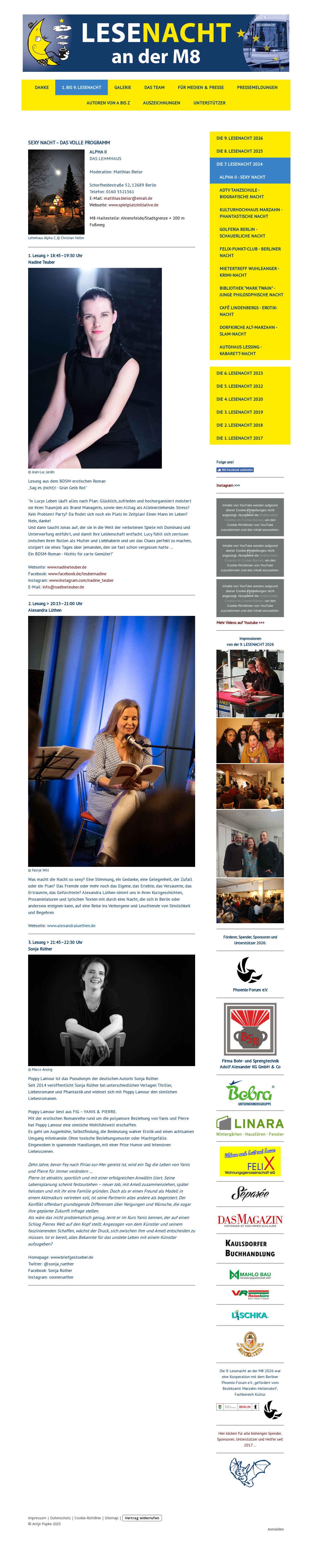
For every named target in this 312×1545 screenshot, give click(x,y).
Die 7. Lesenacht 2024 (239, 164)
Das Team (154, 87)
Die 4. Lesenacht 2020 (239, 399)
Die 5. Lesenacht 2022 (239, 386)
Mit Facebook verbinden (235, 470)
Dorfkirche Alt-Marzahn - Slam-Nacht (248, 330)
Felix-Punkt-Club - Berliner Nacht (250, 252)
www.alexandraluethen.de (71, 925)
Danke (42, 87)
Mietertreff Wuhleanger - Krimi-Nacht (249, 272)
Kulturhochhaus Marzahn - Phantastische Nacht (251, 213)
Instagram (224, 485)
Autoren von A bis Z (108, 103)
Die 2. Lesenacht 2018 (239, 425)
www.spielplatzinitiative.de (133, 205)
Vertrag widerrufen (142, 1518)
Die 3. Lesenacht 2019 (239, 412)
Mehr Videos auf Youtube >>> (240, 622)
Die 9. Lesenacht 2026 (239, 138)
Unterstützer (209, 103)
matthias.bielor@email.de (128, 198)
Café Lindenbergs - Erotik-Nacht (248, 311)
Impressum (37, 1518)
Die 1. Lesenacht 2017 (239, 438)
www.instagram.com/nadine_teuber (81, 580)
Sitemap (111, 1518)
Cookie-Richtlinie (88, 1518)
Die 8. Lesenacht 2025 (239, 151)
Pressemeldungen (257, 87)
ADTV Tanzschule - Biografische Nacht (242, 193)
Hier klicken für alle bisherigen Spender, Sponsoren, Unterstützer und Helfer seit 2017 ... (250, 1439)
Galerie (122, 87)
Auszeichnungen (161, 103)
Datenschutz (60, 1518)
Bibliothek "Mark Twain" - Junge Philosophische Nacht (251, 291)
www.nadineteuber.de (67, 567)
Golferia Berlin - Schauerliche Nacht (242, 232)
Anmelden (276, 1529)
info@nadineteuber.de (63, 587)
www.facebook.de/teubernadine (77, 573)
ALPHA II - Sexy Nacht (242, 177)
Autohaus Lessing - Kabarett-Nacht (241, 350)
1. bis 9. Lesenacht (81, 87)
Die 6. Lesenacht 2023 (239, 373)
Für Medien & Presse (201, 87)
